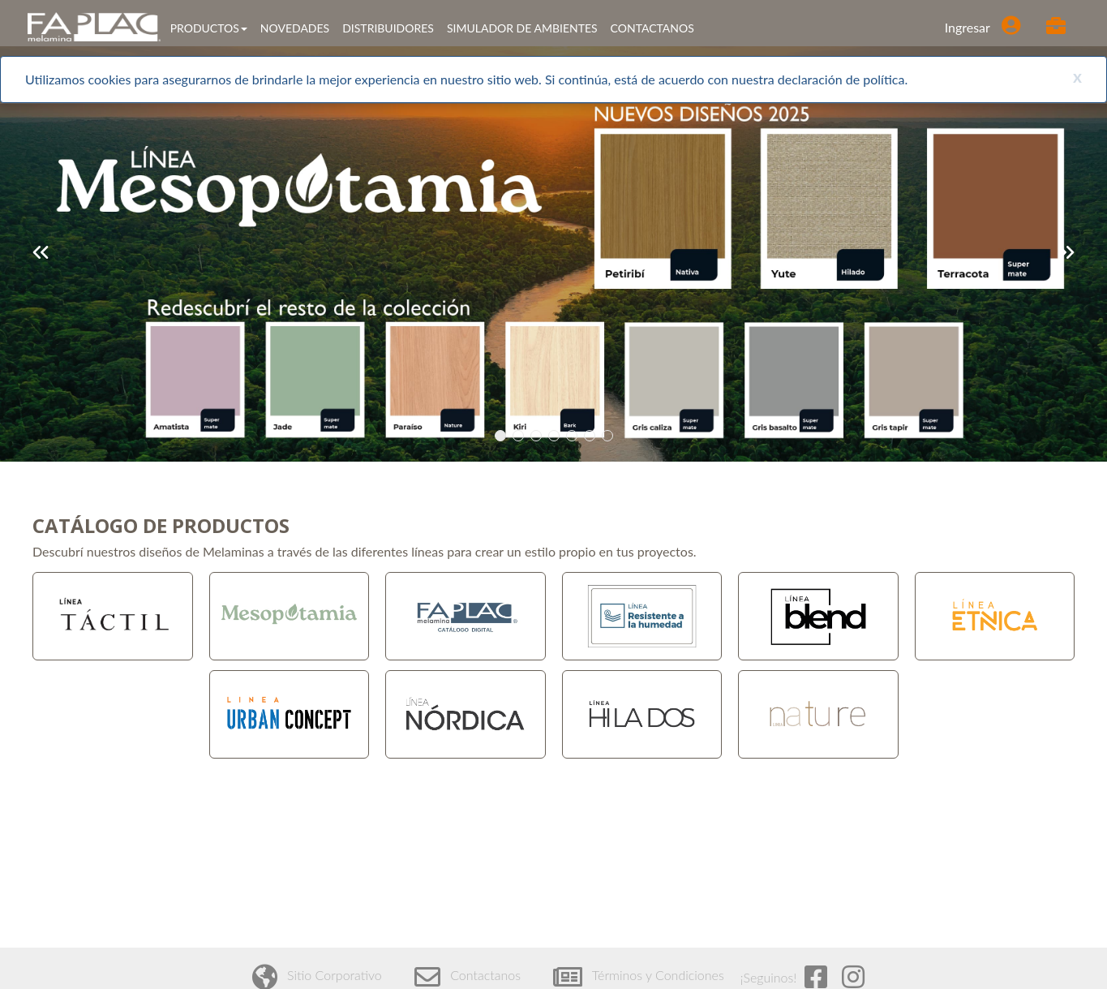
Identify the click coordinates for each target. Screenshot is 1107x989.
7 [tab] (610, 435)
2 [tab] (521, 435)
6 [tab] (592, 435)
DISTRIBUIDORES (388, 28)
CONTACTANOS (652, 28)
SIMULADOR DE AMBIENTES (522, 28)
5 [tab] (574, 435)
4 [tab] (557, 435)
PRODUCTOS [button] (208, 28)
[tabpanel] (553, 254)
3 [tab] (539, 435)
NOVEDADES (294, 28)
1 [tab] (503, 435)
